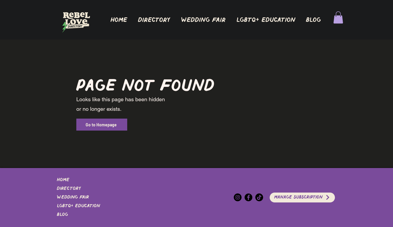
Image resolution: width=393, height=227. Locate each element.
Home (63, 180)
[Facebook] (248, 197)
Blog (62, 215)
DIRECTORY (69, 189)
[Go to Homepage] (101, 125)
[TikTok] (259, 197)
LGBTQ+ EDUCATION (78, 206)
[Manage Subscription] (302, 197)
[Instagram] (238, 197)
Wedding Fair (73, 197)
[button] (154, 20)
